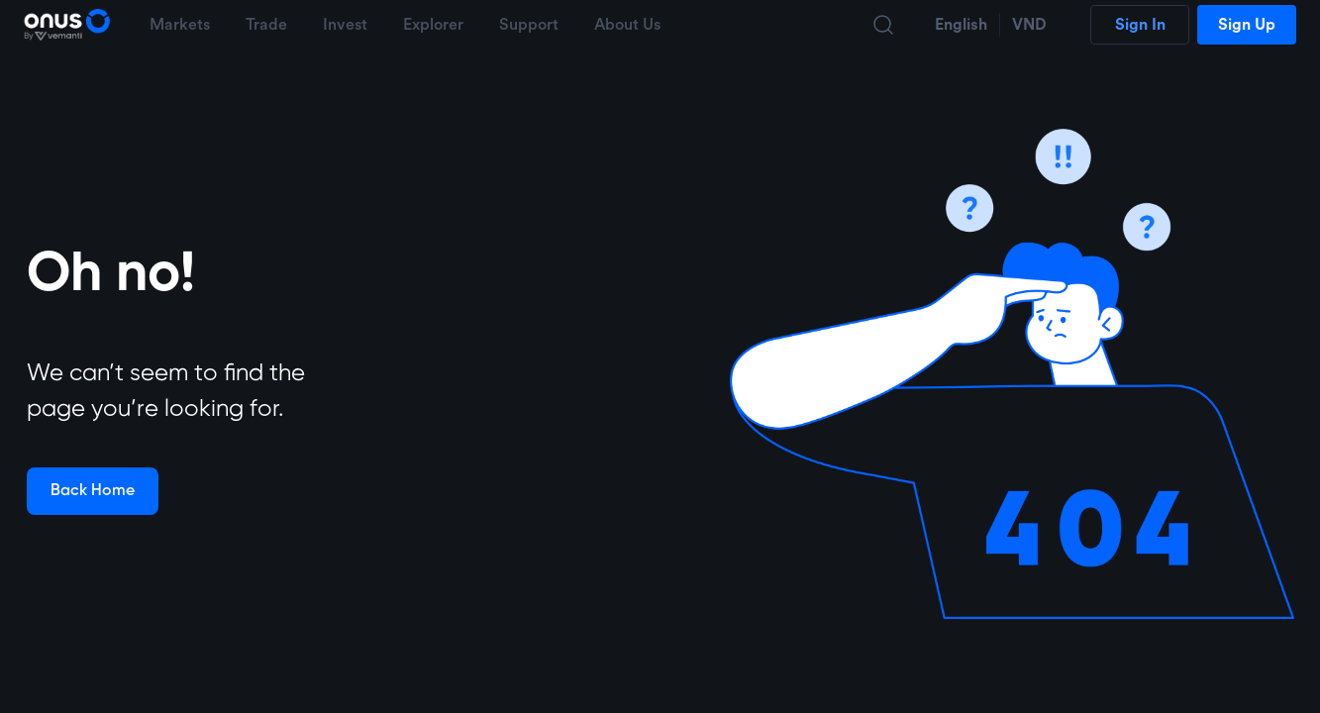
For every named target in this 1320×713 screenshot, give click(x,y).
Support (528, 24)
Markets (180, 24)
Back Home (93, 490)
